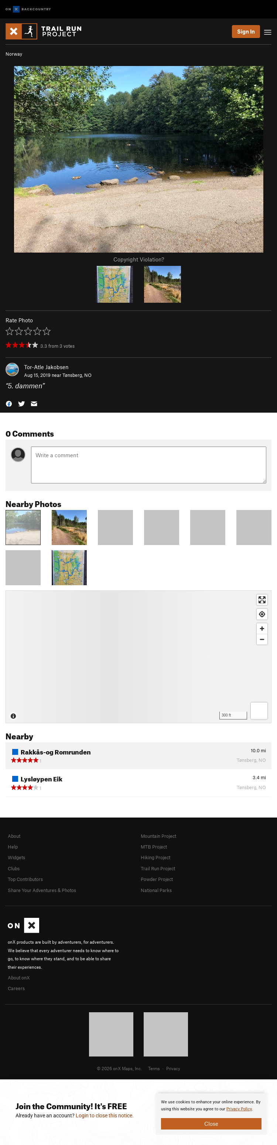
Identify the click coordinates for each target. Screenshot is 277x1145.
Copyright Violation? (138, 259)
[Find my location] (262, 614)
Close (211, 1123)
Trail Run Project (158, 868)
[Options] (259, 710)
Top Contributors (25, 879)
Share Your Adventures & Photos (42, 890)
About (14, 836)
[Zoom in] (262, 628)
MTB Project (154, 847)
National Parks (156, 890)
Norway (14, 54)
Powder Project (157, 879)
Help (13, 847)
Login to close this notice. (105, 1115)
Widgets (16, 857)
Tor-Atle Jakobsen (46, 367)
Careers (16, 988)
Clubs (14, 868)
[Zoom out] (262, 639)
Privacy (173, 1068)
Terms (154, 1068)
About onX (19, 978)
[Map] (138, 657)
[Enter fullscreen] (262, 599)
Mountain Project (158, 836)
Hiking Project (155, 857)
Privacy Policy (239, 1109)
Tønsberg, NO (77, 375)
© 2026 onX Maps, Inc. (119, 1068)
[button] (9, 403)
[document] (211, 1114)
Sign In (246, 31)
